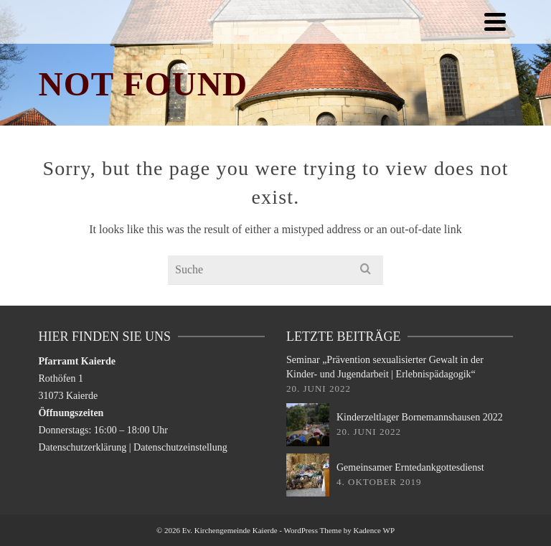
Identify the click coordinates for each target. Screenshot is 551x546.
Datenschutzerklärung (82, 447)
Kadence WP (374, 530)
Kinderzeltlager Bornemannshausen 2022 (419, 417)
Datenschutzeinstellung (180, 447)
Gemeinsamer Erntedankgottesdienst (410, 467)
